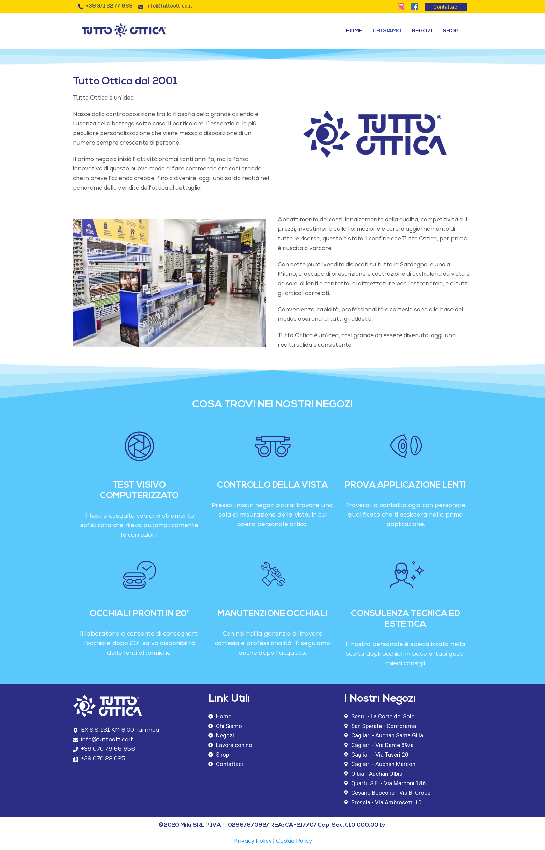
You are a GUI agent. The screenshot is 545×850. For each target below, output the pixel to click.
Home (354, 31)
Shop (451, 31)
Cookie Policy (294, 841)
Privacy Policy (252, 841)
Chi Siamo (387, 31)
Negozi (422, 31)
